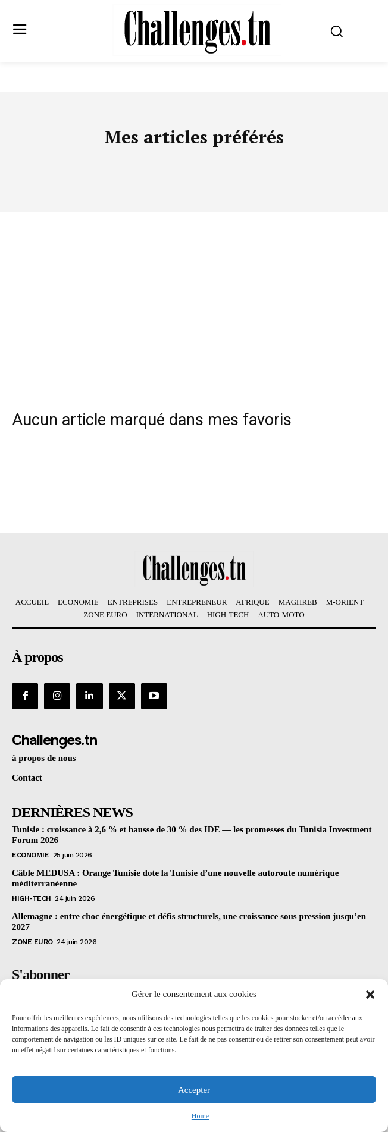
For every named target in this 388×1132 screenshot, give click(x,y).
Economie (30, 855)
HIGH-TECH (31, 898)
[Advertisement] (194, 301)
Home (200, 1116)
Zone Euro (32, 942)
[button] (370, 995)
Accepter (194, 1090)
